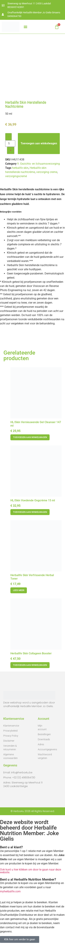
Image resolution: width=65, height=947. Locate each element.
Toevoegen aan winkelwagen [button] (30, 437)
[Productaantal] (10, 143)
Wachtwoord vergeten (44, 756)
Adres (41, 744)
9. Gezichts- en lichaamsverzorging (38, 163)
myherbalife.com (10, 891)
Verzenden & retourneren (10, 747)
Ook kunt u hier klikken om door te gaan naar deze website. (30, 871)
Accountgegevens (44, 749)
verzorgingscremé (16, 176)
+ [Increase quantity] (10, 150)
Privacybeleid (10, 730)
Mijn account (42, 727)
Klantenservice (11, 725)
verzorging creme (46, 172)
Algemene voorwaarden (10, 756)
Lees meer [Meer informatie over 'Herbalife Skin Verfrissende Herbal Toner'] (18, 590)
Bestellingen (44, 734)
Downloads (44, 739)
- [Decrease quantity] (8, 136)
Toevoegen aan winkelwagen (39, 143)
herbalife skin (20, 167)
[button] (25, 27)
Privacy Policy (10, 735)
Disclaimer (8, 740)
